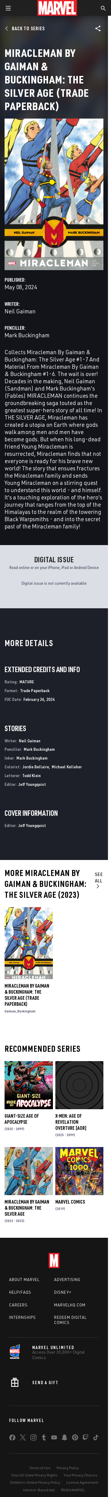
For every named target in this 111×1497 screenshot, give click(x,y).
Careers (18, 1305)
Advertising (67, 1279)
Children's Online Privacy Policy (35, 1482)
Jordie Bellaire (36, 766)
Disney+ (62, 1292)
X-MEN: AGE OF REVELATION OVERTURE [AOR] (71, 1122)
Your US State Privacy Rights (34, 1475)
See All (99, 880)
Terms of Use (39, 1468)
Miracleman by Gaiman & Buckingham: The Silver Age (27, 1208)
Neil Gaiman (20, 311)
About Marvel (24, 1279)
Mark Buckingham (27, 335)
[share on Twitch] (85, 1439)
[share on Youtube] (54, 1439)
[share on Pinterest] (75, 1439)
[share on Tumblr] (44, 1439)
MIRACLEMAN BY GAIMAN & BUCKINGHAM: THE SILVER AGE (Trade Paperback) (27, 995)
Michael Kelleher (67, 766)
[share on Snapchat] (64, 1439)
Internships (22, 1317)
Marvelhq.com (69, 1305)
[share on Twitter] (23, 1439)
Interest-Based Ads (39, 1490)
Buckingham (26, 1011)
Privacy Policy (68, 1468)
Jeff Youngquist (32, 784)
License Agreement (82, 1482)
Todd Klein (31, 775)
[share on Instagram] (33, 1439)
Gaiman (10, 1011)
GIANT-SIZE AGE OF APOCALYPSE (22, 1119)
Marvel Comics (70, 1202)
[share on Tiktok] (96, 1439)
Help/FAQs (20, 1292)
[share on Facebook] (12, 1439)
